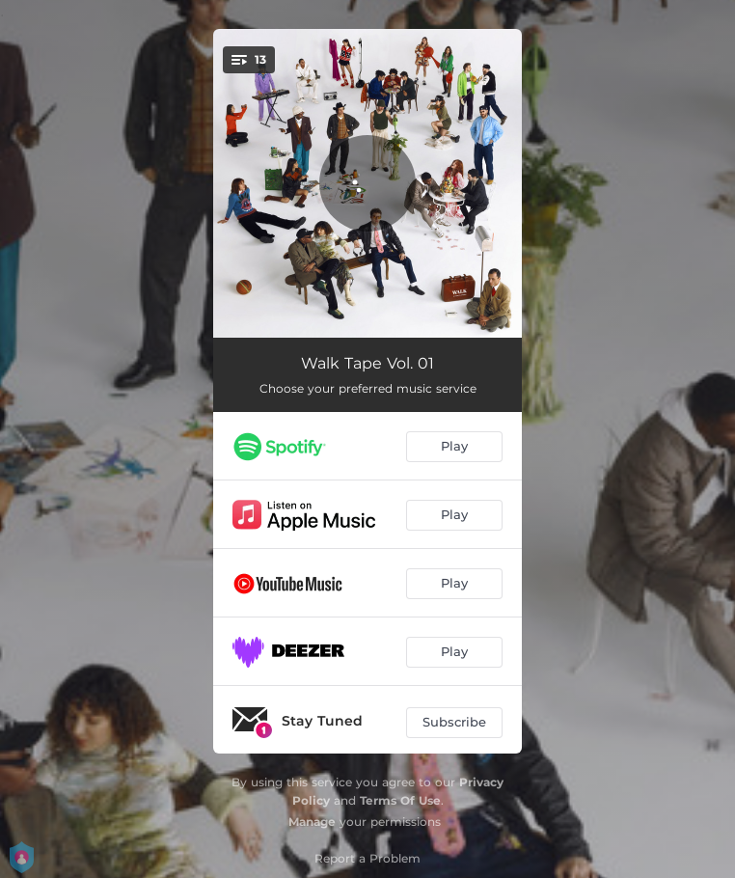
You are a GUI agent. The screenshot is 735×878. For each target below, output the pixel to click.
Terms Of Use (400, 800)
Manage (312, 821)
